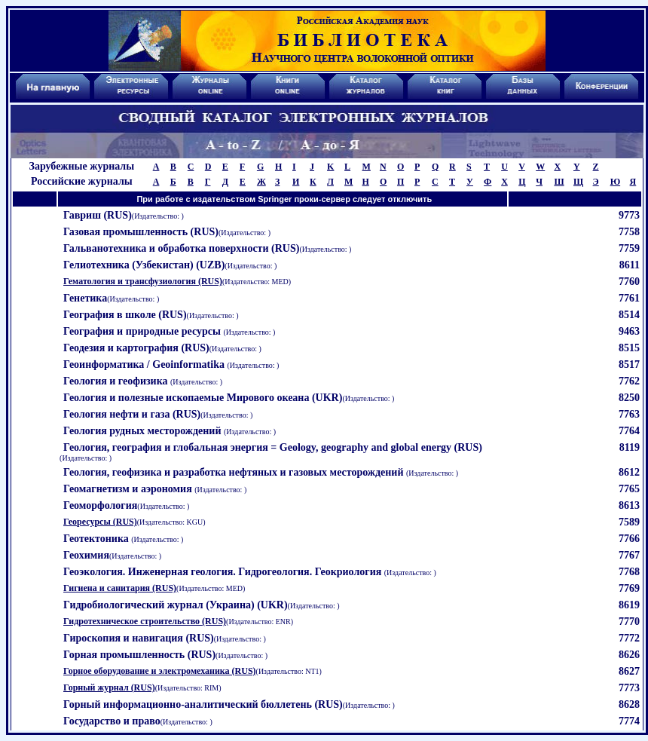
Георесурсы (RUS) (100, 521)
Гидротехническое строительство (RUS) (144, 621)
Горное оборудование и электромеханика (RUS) (159, 671)
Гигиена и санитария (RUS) (119, 588)
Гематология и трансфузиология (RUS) (142, 281)
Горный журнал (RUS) (109, 687)
